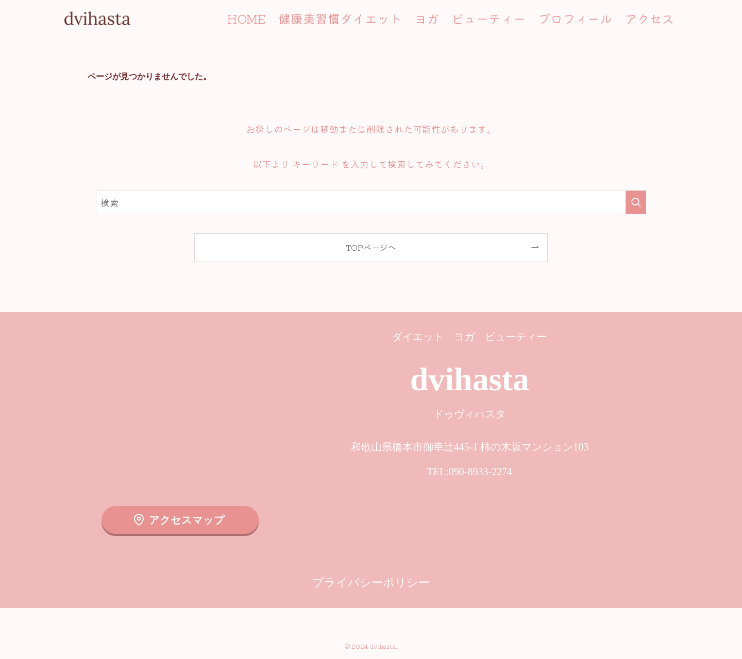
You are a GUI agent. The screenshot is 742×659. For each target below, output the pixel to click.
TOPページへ (371, 247)
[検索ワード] (371, 202)
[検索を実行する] (636, 202)
